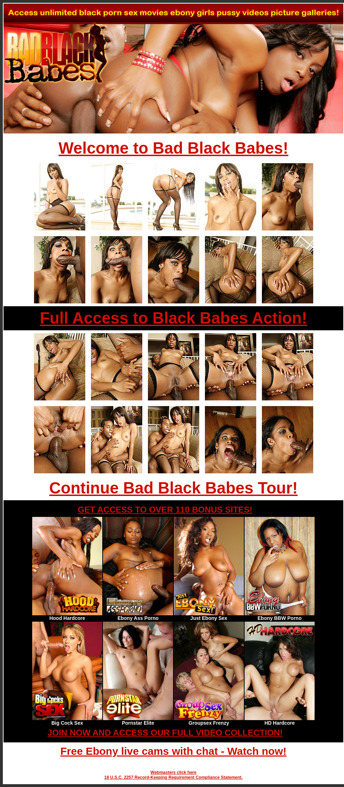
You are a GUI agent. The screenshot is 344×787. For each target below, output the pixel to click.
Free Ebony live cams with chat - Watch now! (173, 751)
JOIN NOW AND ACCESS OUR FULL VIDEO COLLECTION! (164, 732)
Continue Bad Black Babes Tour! (173, 488)
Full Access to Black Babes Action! (173, 318)
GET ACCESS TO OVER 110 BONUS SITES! (165, 509)
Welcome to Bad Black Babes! (173, 148)
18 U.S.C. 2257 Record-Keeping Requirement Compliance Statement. (173, 777)
